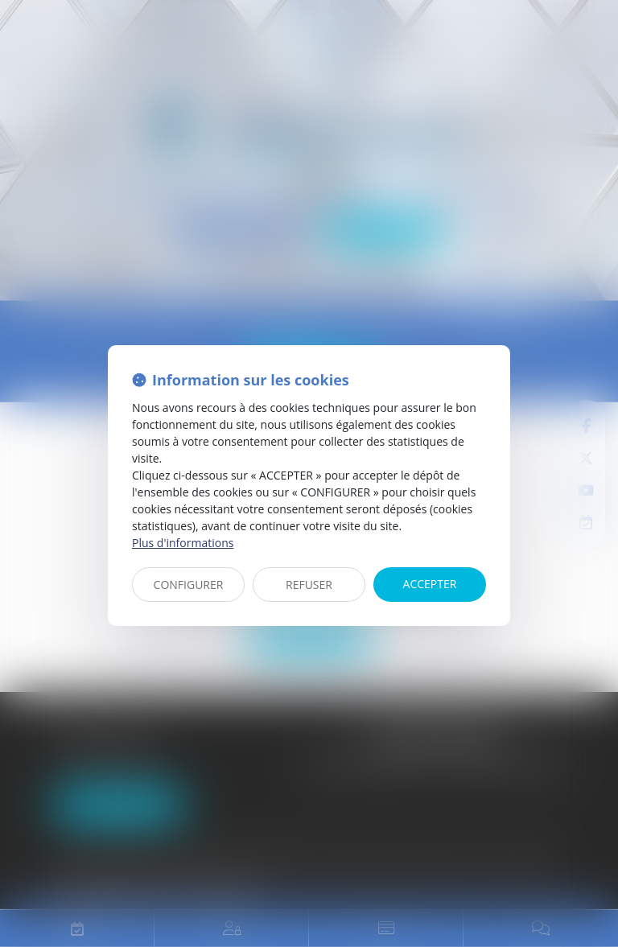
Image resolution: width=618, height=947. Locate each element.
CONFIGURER (189, 584)
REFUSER (309, 584)
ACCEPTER (430, 583)
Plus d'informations (182, 542)
